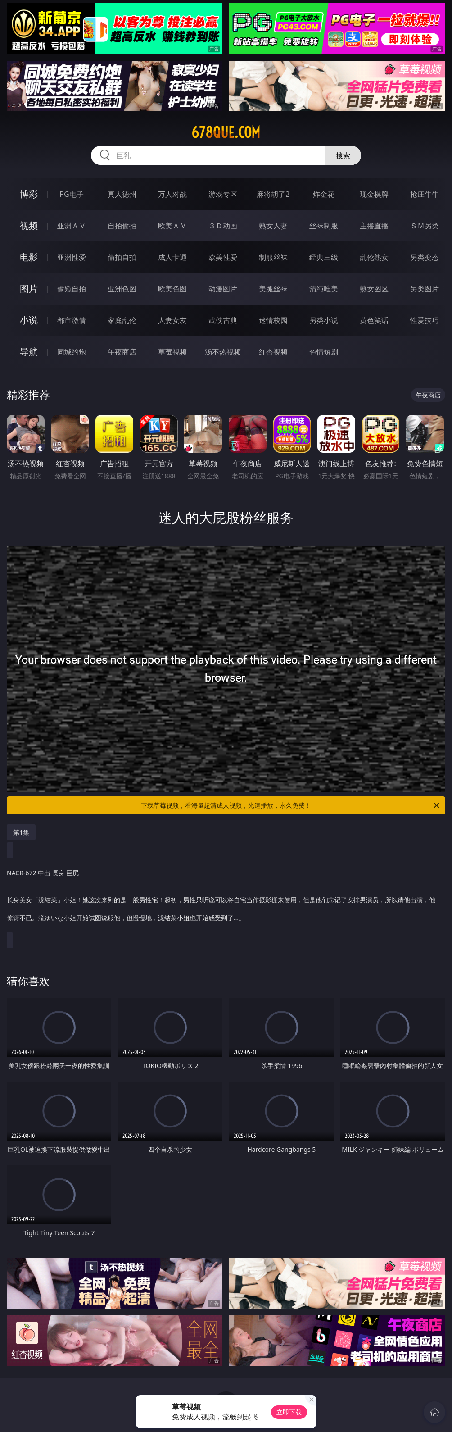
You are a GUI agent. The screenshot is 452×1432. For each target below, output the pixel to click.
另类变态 (424, 257)
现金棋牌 (374, 194)
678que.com (225, 132)
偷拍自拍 (122, 257)
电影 (29, 257)
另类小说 (323, 320)
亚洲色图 (122, 289)
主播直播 (374, 226)
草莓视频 (172, 352)
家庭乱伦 (122, 320)
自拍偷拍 (122, 226)
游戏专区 (222, 194)
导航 (29, 351)
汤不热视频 (223, 352)
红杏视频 (273, 352)
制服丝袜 (273, 257)
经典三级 (323, 257)
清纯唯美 (323, 289)
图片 (29, 288)
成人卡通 (172, 257)
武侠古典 (222, 320)
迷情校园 (273, 320)
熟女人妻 (273, 226)
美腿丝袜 (273, 289)
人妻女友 (172, 320)
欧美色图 (172, 289)
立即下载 (289, 1412)
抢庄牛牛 (424, 194)
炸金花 (323, 194)
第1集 (21, 832)
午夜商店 (122, 352)
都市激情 (71, 320)
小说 (29, 320)
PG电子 (71, 194)
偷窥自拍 (71, 289)
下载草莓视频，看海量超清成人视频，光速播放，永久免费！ (291, 805)
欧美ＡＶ (172, 226)
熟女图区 (374, 289)
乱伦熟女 (374, 257)
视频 (29, 225)
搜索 (343, 155)
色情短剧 (323, 352)
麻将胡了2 (273, 194)
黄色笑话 (374, 320)
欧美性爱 (222, 257)
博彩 (29, 194)
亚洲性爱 (71, 257)
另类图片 (424, 289)
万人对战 (172, 194)
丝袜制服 (323, 226)
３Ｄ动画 (222, 226)
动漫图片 (222, 289)
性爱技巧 (424, 320)
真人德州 (122, 194)
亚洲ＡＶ (71, 226)
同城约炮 (71, 352)
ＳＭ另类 (424, 226)
